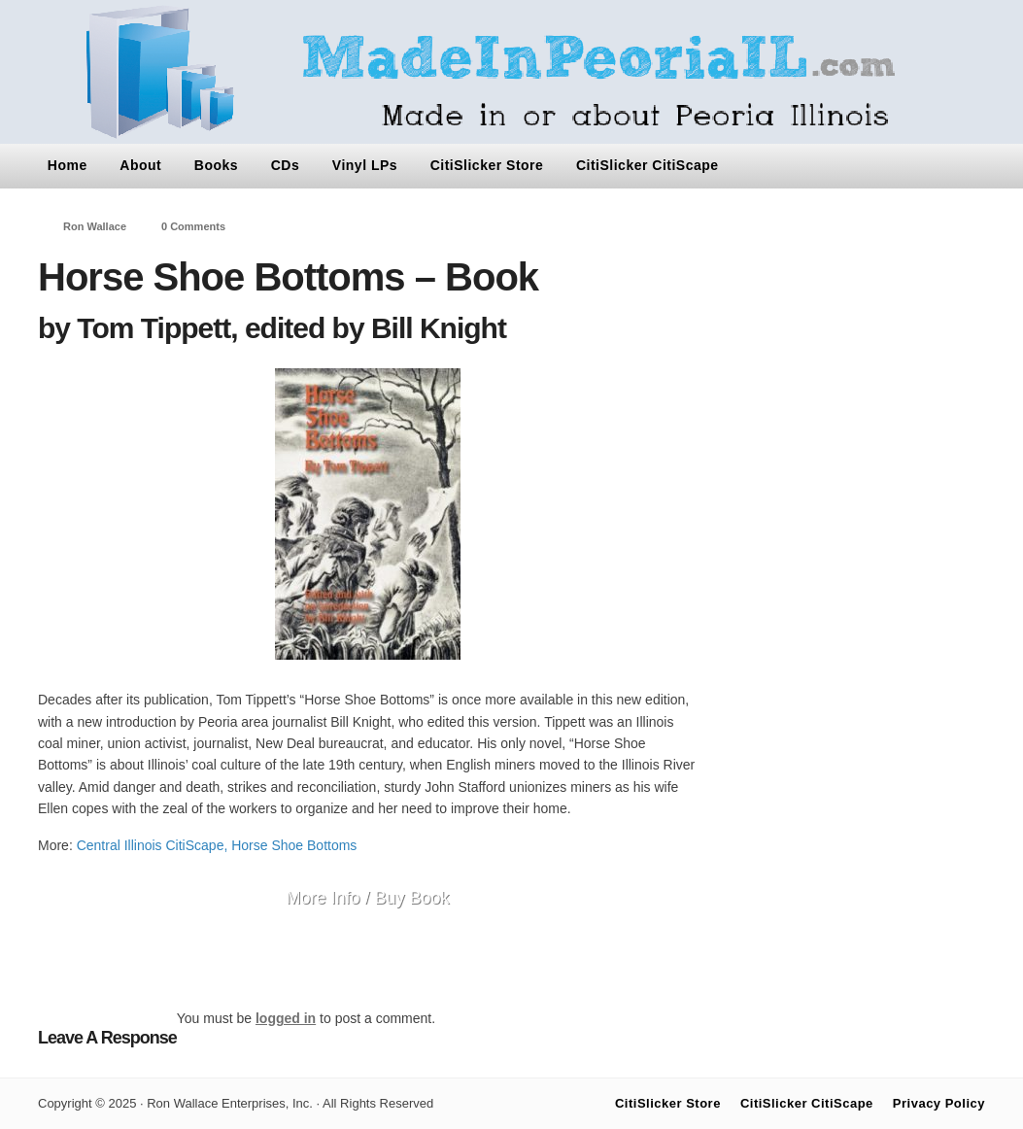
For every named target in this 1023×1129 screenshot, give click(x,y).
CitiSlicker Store (487, 165)
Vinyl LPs (364, 165)
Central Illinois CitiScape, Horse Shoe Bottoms (217, 845)
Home (67, 165)
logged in (286, 1018)
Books (216, 165)
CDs (285, 165)
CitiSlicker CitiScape (647, 165)
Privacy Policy (939, 1103)
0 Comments (193, 226)
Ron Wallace (94, 226)
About (140, 165)
